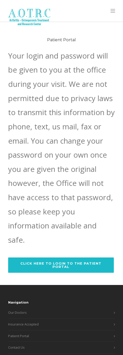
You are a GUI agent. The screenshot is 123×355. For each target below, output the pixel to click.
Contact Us (16, 347)
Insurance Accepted (23, 324)
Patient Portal (18, 336)
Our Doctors (17, 312)
